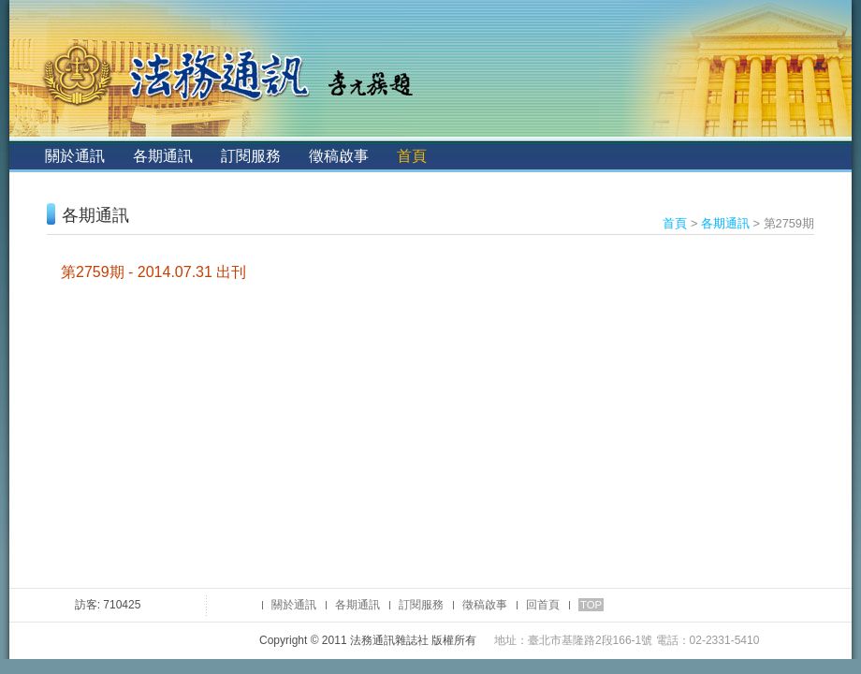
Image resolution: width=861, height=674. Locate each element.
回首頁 (543, 604)
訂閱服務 (251, 156)
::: (25, 156)
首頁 (412, 156)
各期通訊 (163, 156)
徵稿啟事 (339, 156)
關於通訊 (75, 156)
